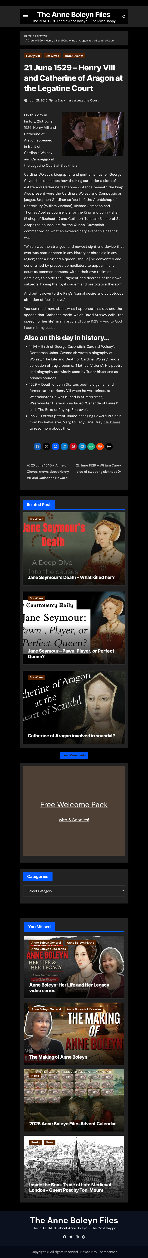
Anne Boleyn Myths (80, 942)
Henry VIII (33, 56)
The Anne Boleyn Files (74, 14)
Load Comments (74, 755)
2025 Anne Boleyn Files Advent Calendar (72, 1123)
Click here (112, 422)
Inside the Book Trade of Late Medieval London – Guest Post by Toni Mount (70, 1187)
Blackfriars (65, 100)
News (35, 1076)
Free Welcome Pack (74, 804)
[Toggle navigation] (25, 16)
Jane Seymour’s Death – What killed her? (71, 577)
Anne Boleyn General (46, 942)
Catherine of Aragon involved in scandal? (71, 735)
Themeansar (107, 1252)
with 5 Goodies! (74, 820)
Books (35, 1142)
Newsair (86, 1252)
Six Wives (52, 56)
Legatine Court (87, 100)
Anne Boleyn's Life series (48, 949)
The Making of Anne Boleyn (58, 1057)
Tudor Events (74, 56)
